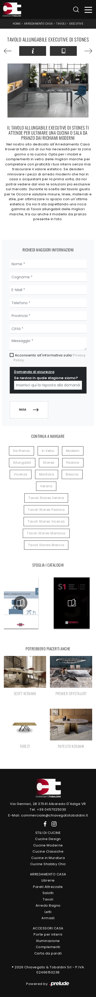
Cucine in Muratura (48, 857)
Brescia (72, 474)
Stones (49, 462)
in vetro (48, 451)
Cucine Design (48, 838)
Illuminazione (48, 940)
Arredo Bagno (48, 905)
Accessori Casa (48, 928)
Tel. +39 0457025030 (48, 809)
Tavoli (61, 24)
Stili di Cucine (48, 832)
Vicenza (20, 474)
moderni (73, 451)
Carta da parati (48, 953)
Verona (46, 486)
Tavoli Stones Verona (46, 498)
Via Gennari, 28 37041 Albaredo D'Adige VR (48, 803)
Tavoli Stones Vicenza (46, 521)
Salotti (48, 892)
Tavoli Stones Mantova (46, 533)
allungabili (22, 462)
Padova (72, 462)
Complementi (48, 947)
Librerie (48, 880)
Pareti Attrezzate (48, 886)
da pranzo (21, 451)
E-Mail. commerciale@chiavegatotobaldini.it (48, 815)
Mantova (46, 474)
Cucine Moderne (48, 845)
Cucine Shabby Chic (48, 864)
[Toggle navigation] (88, 9)
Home (16, 24)
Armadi (48, 918)
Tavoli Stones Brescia (46, 545)
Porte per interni (48, 934)
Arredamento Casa (38, 24)
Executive (76, 24)
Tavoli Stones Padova (46, 509)
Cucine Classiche (48, 851)
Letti (48, 911)
